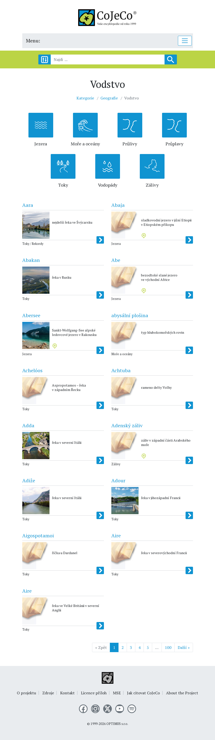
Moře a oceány (85, 144)
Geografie (109, 98)
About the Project (182, 693)
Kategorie (85, 98)
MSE (117, 693)
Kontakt (67, 693)
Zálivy (152, 185)
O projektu (26, 693)
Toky (63, 185)
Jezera (40, 144)
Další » (184, 647)
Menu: (33, 40)
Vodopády (107, 185)
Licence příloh (94, 693)
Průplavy (174, 144)
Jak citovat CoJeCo (143, 693)
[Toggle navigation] (185, 41)
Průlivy (129, 144)
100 (168, 647)
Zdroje (48, 693)
